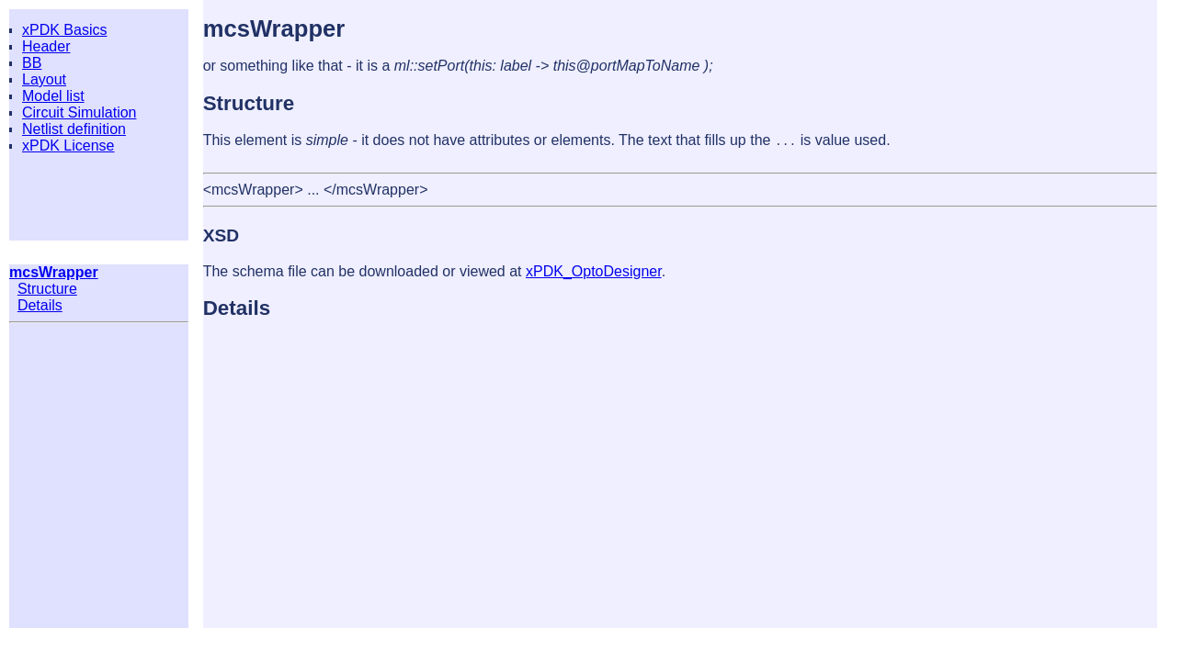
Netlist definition (74, 129)
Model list (53, 96)
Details (39, 305)
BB (31, 63)
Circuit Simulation (79, 112)
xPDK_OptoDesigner (594, 271)
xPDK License (68, 145)
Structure (47, 289)
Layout (44, 79)
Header (46, 46)
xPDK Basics (64, 30)
